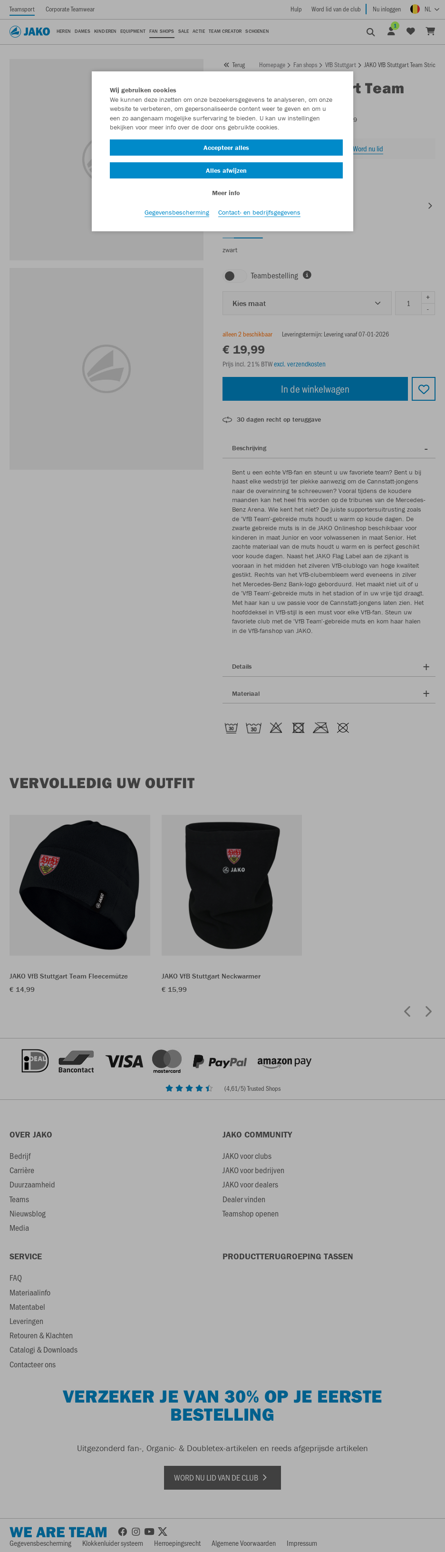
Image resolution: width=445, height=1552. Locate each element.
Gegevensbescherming (177, 214)
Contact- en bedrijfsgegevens (259, 214)
